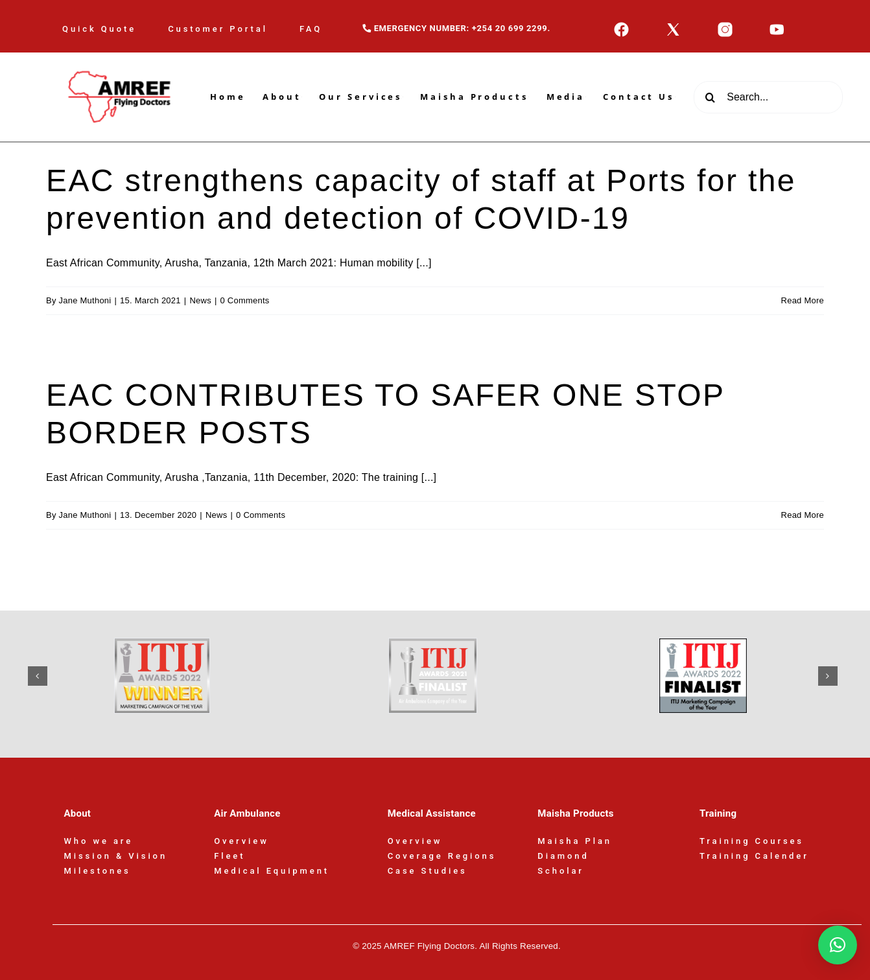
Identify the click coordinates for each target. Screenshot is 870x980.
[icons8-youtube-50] (777, 26)
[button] (37, 676)
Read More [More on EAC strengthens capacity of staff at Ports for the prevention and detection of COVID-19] (802, 300)
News (200, 300)
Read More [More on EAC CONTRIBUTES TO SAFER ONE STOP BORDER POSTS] (802, 515)
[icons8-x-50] (673, 26)
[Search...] (768, 97)
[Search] (710, 97)
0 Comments (245, 300)
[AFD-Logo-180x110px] (120, 57)
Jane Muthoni (85, 300)
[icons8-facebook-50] (621, 26)
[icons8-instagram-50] (725, 26)
